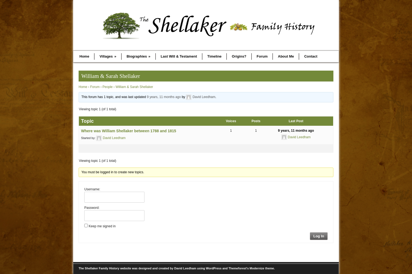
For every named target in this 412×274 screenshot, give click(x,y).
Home (84, 56)
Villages (107, 56)
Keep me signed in (102, 226)
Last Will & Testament (179, 56)
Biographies (138, 56)
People (107, 87)
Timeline (214, 56)
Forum (262, 56)
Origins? (239, 56)
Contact (310, 56)
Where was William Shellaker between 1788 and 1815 (128, 131)
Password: (91, 208)
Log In (318, 236)
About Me (286, 56)
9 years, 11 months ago (164, 97)
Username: (92, 189)
